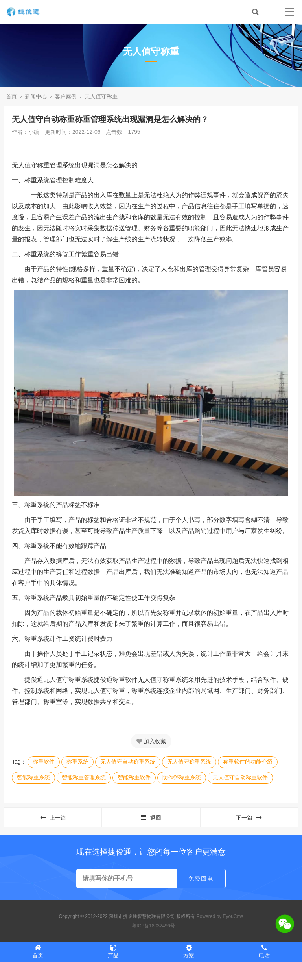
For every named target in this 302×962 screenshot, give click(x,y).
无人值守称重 (101, 96)
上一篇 (53, 817)
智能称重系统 (33, 777)
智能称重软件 (134, 777)
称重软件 (44, 761)
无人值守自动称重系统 (127, 761)
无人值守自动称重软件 (240, 777)
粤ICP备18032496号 (153, 926)
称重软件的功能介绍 (248, 761)
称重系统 (77, 761)
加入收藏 (151, 741)
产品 (113, 951)
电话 (264, 951)
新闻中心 (36, 96)
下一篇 (249, 817)
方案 (188, 951)
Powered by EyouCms (219, 916)
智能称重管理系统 (84, 777)
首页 (11, 96)
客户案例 (66, 96)
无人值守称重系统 (189, 761)
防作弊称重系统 (181, 777)
